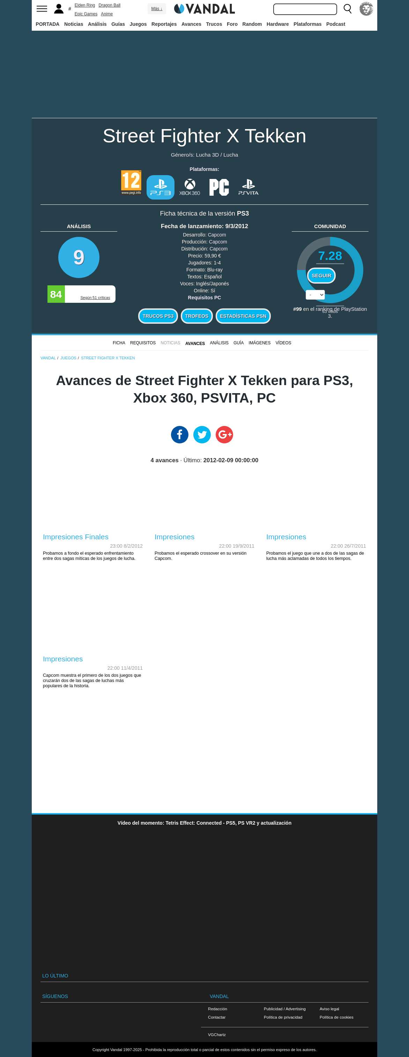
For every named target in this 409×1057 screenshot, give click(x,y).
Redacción (217, 1008)
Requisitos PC (204, 297)
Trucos (214, 24)
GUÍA (238, 342)
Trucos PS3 (158, 316)
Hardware (278, 24)
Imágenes (260, 342)
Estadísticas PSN (243, 316)
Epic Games (86, 14)
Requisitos (143, 342)
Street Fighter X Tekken (204, 136)
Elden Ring (85, 5)
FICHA (119, 342)
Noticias (73, 24)
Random (252, 24)
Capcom (217, 235)
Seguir (321, 275)
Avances (191, 24)
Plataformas (307, 24)
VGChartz (217, 1034)
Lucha (230, 155)
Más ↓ (156, 8)
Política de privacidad (283, 1017)
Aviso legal (329, 1008)
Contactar (216, 1017)
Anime (107, 14)
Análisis (97, 24)
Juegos (138, 24)
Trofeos (196, 316)
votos (330, 311)
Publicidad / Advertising (285, 1008)
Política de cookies (337, 1017)
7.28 (330, 255)
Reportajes (164, 24)
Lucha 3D (207, 155)
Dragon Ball (110, 5)
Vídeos (283, 342)
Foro (232, 24)
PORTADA (47, 24)
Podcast (335, 24)
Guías (118, 24)
